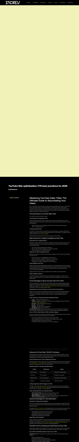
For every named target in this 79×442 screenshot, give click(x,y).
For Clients (28, 2)
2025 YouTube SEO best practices (39, 302)
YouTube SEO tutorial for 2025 (42, 387)
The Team (50, 2)
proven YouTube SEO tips (40, 408)
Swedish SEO (70, 2)
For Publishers (35, 2)
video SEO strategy (44, 233)
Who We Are (43, 2)
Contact (55, 2)
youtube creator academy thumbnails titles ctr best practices (55, 422)
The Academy (62, 2)
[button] (26, 197)
